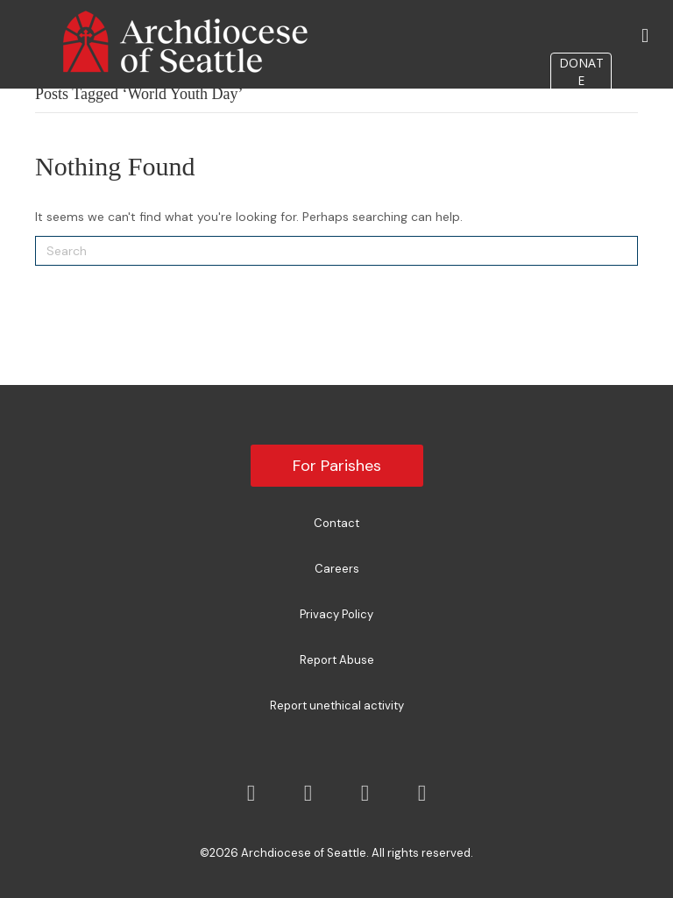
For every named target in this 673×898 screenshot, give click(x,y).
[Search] (336, 251)
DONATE (581, 71)
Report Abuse (337, 659)
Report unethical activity (337, 705)
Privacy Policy (336, 614)
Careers (337, 568)
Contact (336, 523)
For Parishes (337, 465)
